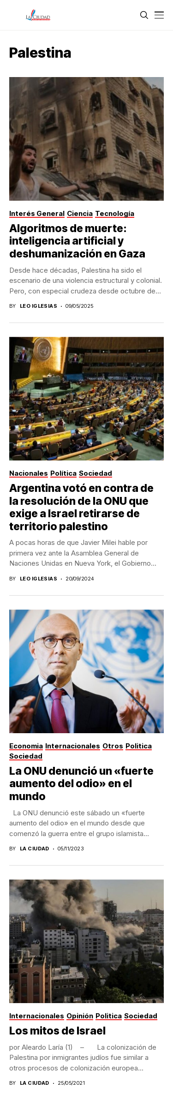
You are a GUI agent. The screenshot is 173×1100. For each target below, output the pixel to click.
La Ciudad (34, 849)
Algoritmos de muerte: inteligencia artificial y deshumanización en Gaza (77, 241)
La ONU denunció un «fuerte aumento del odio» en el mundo (81, 784)
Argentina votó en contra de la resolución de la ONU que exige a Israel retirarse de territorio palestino (81, 507)
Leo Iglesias (38, 306)
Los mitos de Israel (57, 1030)
